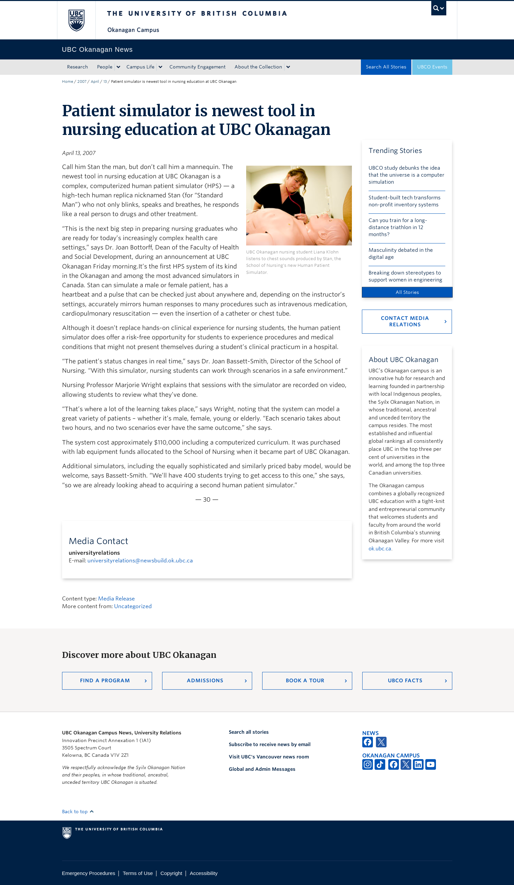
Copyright (171, 873)
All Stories (407, 292)
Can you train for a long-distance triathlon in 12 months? (398, 227)
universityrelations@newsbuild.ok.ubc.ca (140, 560)
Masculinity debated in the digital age (401, 253)
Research (77, 66)
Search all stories (249, 732)
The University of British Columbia (76, 20)
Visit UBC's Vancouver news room (269, 756)
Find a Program (105, 681)
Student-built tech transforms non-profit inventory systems (405, 201)
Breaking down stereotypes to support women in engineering (405, 276)
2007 (81, 81)
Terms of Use (138, 873)
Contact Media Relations (405, 321)
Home (67, 81)
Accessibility (203, 873)
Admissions (205, 681)
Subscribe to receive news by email (270, 744)
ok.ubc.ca (380, 549)
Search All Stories (386, 66)
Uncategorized (133, 606)
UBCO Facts (405, 681)
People (104, 66)
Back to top (78, 811)
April (95, 81)
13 (105, 81)
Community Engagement (197, 66)
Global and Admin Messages (262, 769)
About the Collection (258, 66)
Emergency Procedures (88, 873)
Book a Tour (305, 681)
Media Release (116, 598)
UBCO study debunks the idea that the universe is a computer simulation (406, 175)
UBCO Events (432, 66)
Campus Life (140, 66)
